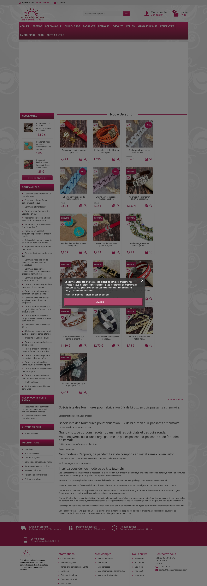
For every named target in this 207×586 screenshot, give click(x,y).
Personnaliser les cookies (97, 294)
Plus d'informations (73, 294)
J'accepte (103, 302)
